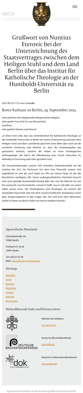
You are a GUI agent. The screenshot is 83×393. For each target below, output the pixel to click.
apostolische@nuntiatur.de (25, 260)
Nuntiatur (11, 288)
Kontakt (10, 296)
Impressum (12, 300)
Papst (9, 279)
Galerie (9, 292)
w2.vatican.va (49, 325)
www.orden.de (49, 363)
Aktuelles (11, 275)
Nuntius (10, 283)
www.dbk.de (48, 344)
